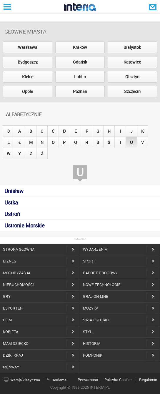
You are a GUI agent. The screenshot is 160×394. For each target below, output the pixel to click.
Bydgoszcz (28, 62)
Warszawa (27, 47)
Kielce (27, 76)
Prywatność (88, 379)
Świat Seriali (96, 319)
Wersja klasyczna (25, 380)
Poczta (153, 7)
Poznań (80, 91)
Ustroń (12, 213)
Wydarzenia (95, 249)
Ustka (11, 202)
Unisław (14, 190)
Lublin (80, 76)
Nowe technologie (102, 284)
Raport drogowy (100, 272)
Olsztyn (132, 76)
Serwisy (7, 6)
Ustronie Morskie (24, 225)
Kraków (80, 47)
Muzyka (90, 308)
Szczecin (132, 91)
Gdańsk (80, 62)
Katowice (132, 62)
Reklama (58, 380)
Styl (87, 331)
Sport (89, 261)
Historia (91, 343)
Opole (27, 91)
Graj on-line (95, 296)
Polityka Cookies (118, 379)
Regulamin (148, 379)
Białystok (132, 47)
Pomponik (92, 355)
